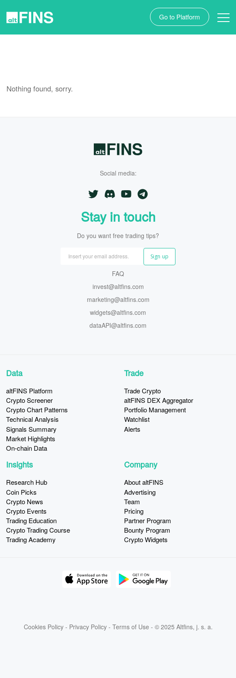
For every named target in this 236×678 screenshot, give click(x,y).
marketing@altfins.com (118, 300)
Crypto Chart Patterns (37, 409)
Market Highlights (30, 438)
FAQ (118, 274)
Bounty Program (147, 529)
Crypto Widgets (146, 539)
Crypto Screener (29, 400)
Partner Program (147, 520)
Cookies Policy (44, 626)
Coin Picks (21, 491)
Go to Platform (179, 16)
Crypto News (24, 501)
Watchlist (137, 419)
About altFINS (143, 482)
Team (132, 501)
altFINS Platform (29, 390)
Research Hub (26, 482)
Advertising (140, 491)
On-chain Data (26, 447)
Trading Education (31, 520)
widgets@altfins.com (118, 313)
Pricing (134, 510)
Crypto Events (26, 510)
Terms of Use (130, 626)
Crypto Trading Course (38, 529)
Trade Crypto (142, 390)
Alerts (132, 428)
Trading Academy (31, 539)
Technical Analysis (32, 419)
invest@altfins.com (118, 287)
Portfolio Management (155, 409)
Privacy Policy (88, 626)
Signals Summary (31, 428)
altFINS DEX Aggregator (158, 400)
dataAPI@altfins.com (118, 326)
